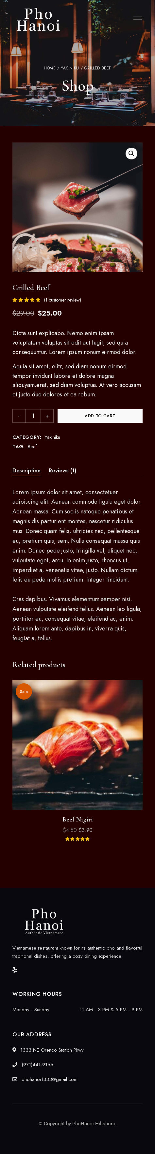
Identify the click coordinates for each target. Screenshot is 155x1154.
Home (50, 68)
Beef (32, 446)
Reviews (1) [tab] (62, 470)
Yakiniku (70, 68)
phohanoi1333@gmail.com (45, 1079)
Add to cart (100, 416)
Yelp (14, 970)
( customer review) (62, 300)
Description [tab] (26, 470)
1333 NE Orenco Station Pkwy (48, 1050)
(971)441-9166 (32, 1064)
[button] (131, 153)
